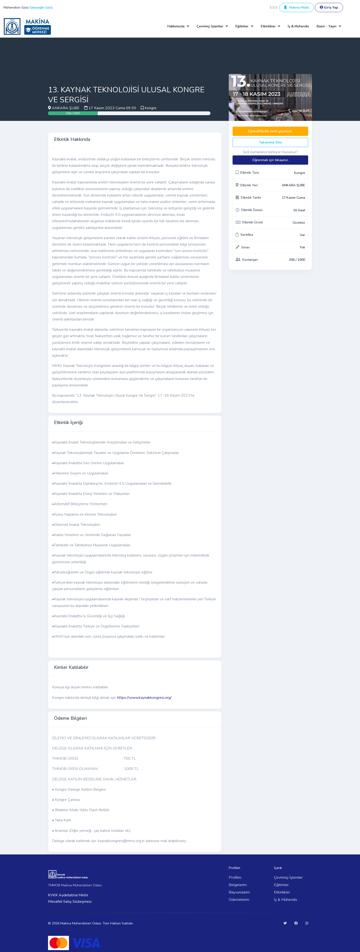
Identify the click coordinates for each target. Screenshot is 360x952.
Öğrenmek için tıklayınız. (270, 160)
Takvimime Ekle (270, 142)
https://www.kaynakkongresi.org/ (144, 697)
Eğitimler (281, 885)
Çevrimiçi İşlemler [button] (210, 26)
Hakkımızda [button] (176, 26)
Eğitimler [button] (241, 26)
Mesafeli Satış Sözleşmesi (70, 901)
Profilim (235, 877)
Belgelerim (238, 885)
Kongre (150, 108)
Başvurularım (239, 892)
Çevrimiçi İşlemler (288, 877)
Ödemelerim (239, 899)
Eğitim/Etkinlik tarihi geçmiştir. (270, 131)
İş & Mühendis (298, 26)
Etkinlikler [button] (268, 26)
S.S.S (273, 7)
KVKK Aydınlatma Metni (68, 895)
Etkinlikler (282, 892)
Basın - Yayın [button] (326, 26)
